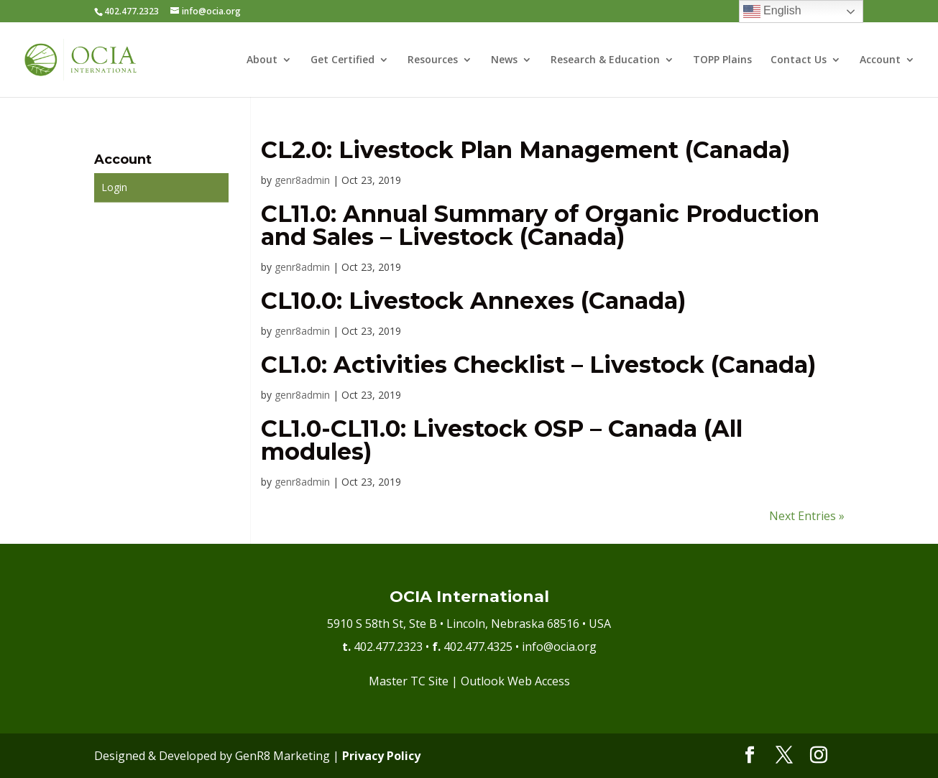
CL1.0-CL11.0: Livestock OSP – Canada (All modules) (501, 440)
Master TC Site (409, 681)
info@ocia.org (559, 646)
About (262, 60)
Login (114, 187)
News (504, 60)
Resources (433, 60)
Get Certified (342, 60)
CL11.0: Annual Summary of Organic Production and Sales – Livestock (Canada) (540, 225)
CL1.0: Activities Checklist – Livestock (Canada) (538, 365)
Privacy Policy (381, 756)
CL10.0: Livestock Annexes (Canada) (473, 301)
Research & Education (605, 60)
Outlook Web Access (515, 681)
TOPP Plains (722, 60)
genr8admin (302, 180)
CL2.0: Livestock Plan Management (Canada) (525, 150)
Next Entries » (807, 516)
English (772, 11)
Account (880, 60)
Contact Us (799, 60)
